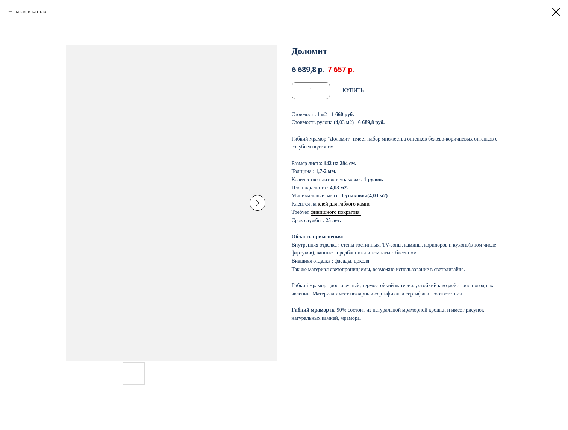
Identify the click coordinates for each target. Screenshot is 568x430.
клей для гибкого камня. (344, 204)
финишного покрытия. (336, 212)
